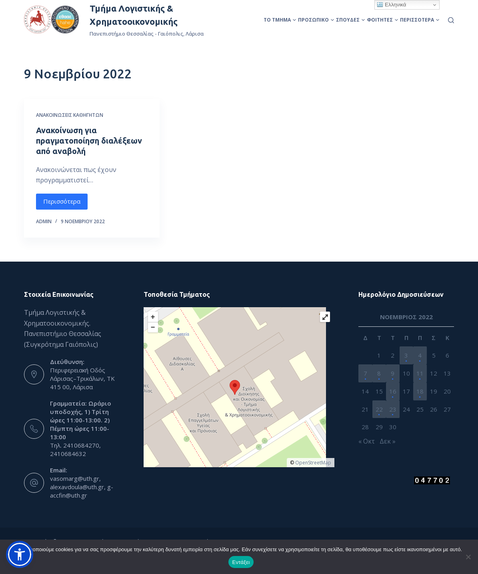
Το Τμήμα (280, 19)
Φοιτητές (382, 19)
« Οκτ (366, 441)
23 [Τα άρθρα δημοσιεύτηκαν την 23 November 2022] (392, 409)
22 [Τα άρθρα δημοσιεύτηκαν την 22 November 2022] (379, 409)
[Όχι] (468, 557)
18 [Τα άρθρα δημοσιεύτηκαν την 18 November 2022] (420, 391)
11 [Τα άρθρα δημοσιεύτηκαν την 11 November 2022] (420, 373)
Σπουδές (350, 19)
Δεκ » (388, 441)
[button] (19, 554)
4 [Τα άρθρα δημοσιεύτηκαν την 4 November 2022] (420, 355)
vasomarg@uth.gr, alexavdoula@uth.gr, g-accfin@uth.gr (81, 486)
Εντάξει (241, 562)
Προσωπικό (316, 19)
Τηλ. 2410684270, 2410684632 (75, 449)
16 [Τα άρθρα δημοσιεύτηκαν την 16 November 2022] (392, 391)
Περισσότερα (419, 19)
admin (44, 221)
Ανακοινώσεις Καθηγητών (69, 115)
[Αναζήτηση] (451, 20)
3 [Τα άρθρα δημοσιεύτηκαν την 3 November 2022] (406, 355)
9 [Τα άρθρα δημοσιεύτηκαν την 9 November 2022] (392, 373)
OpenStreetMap (313, 462)
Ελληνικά (391, 5)
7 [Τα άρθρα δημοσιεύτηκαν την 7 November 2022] (365, 373)
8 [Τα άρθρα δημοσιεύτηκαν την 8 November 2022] (379, 373)
